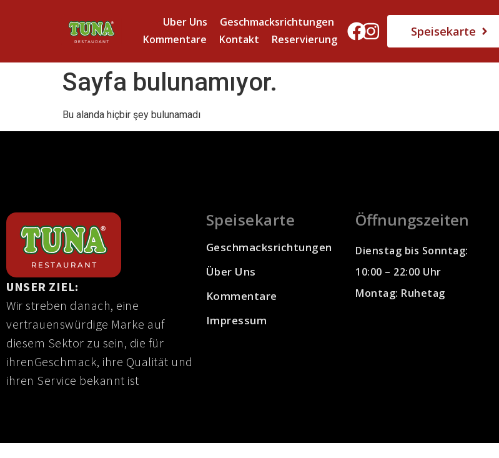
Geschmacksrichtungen (277, 22)
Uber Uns (185, 22)
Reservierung (304, 39)
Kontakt (239, 39)
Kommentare (175, 39)
